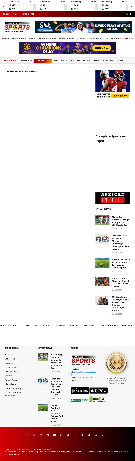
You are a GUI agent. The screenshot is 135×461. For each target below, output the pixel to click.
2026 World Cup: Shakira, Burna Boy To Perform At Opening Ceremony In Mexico (121, 304)
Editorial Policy (11, 384)
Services (15, 14)
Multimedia (116, 38)
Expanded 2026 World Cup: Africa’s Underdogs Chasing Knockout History (121, 242)
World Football (66, 38)
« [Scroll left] (3, 6)
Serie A (96, 60)
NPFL (56, 60)
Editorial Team (11, 371)
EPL (78, 60)
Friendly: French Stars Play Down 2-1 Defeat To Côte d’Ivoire (121, 282)
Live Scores (10, 61)
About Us (9, 354)
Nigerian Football (27, 38)
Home (15, 38)
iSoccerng (89, 325)
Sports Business (109, 325)
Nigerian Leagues (47, 38)
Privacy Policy (11, 380)
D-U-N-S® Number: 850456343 (13, 394)
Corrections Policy (13, 388)
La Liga (86, 60)
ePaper (26, 14)
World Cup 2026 (43, 61)
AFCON (64, 60)
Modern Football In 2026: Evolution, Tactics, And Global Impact (121, 263)
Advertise (9, 363)
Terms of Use (11, 367)
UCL (72, 60)
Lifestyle (74, 325)
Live (106, 38)
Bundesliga (108, 60)
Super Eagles (25, 60)
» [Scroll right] (131, 6)
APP (32, 14)
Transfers (82, 38)
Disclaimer (9, 375)
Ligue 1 (120, 60)
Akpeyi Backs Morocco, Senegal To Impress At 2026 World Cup (121, 221)
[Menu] (5, 38)
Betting (6, 14)
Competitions (94, 38)
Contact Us (10, 358)
